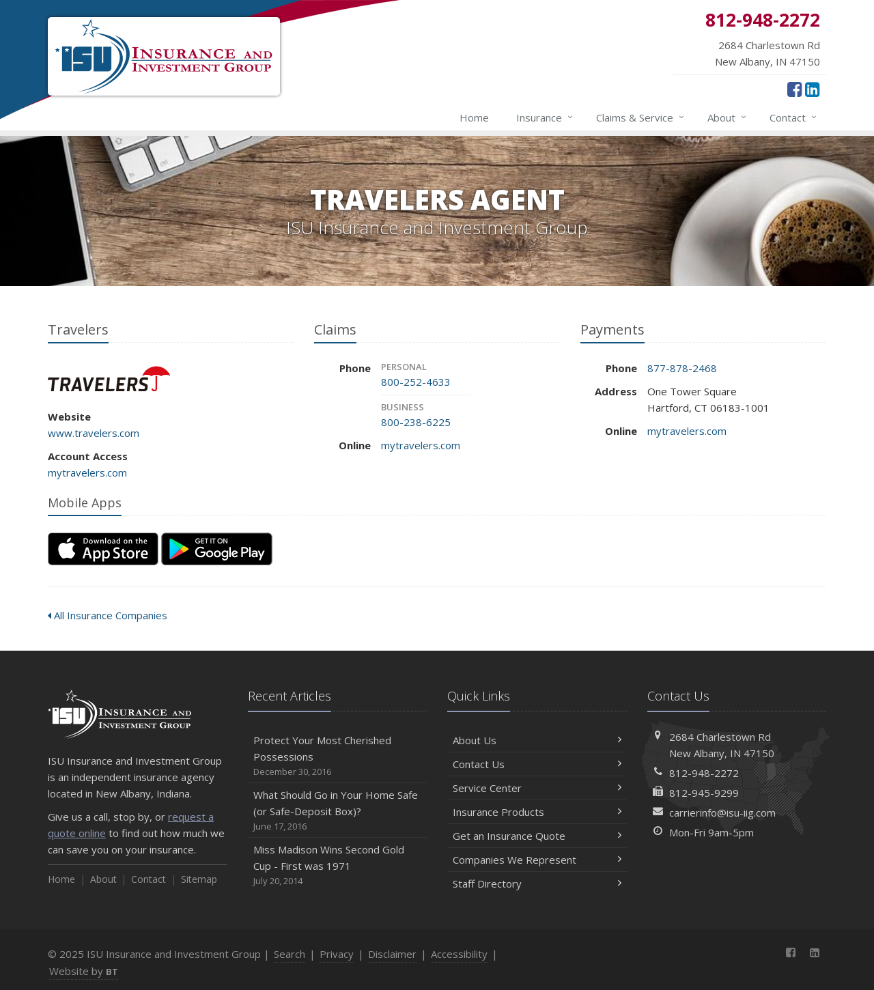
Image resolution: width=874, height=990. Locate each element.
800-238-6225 (416, 422)
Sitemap (199, 879)
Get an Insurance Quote (537, 836)
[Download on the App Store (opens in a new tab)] (103, 549)
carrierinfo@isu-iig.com (722, 812)
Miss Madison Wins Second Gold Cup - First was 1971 (337, 865)
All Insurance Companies (107, 615)
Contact (794, 117)
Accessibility (459, 954)
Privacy (337, 954)
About (727, 117)
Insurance (545, 117)
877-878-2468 (682, 368)
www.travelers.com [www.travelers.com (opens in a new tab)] (93, 433)
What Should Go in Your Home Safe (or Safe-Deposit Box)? (337, 811)
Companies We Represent (537, 859)
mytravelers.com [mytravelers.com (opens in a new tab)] (87, 472)
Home (474, 117)
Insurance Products (537, 812)
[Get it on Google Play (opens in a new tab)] (216, 549)
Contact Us (537, 764)
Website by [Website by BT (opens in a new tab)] (83, 971)
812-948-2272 (704, 773)
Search (289, 954)
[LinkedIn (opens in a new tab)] (812, 88)
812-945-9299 (704, 793)
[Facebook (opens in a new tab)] (794, 88)
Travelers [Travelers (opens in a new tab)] (109, 378)
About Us (537, 740)
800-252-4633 (416, 381)
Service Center (537, 788)
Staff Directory (537, 883)
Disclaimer (392, 954)
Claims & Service (641, 117)
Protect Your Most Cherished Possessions (337, 756)
